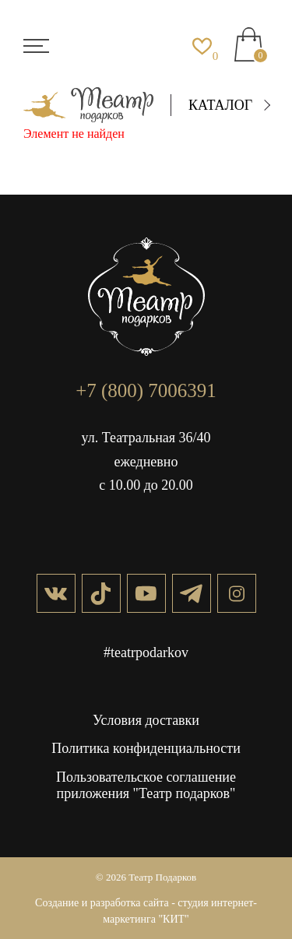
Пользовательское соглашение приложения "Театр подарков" (146, 785)
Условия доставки (146, 720)
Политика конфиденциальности (146, 748)
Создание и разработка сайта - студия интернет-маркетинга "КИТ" (146, 911)
